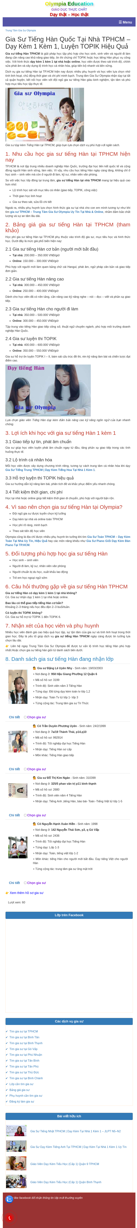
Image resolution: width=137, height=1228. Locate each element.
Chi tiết (14, 717)
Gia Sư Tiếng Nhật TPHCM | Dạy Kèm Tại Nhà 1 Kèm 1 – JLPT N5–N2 (75, 1131)
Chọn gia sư (36, 717)
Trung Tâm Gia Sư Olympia (20, 30)
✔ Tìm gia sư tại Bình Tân (22, 1037)
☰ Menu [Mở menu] (125, 22)
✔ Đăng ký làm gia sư (20, 1101)
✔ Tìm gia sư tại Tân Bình (22, 1060)
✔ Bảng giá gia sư (17, 1089)
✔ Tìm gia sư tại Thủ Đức (22, 1072)
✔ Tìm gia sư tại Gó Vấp (21, 1049)
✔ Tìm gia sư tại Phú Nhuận (24, 1054)
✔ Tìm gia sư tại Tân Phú (22, 1066)
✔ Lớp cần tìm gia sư (19, 1084)
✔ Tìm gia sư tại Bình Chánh (24, 1078)
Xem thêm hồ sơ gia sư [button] (26, 893)
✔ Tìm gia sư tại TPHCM (22, 1031)
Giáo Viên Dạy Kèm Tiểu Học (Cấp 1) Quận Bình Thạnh (65, 1182)
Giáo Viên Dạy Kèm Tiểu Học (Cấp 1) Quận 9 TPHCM (64, 1164)
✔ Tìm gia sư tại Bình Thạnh (24, 1043)
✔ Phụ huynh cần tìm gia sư (24, 1095)
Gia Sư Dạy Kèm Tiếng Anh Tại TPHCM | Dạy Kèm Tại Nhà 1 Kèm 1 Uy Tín (78, 1146)
